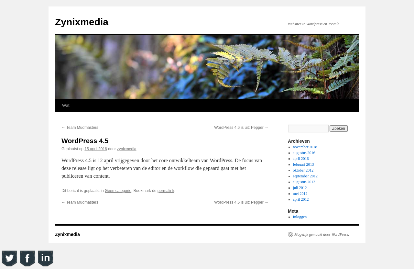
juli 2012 (300, 187)
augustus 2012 (304, 182)
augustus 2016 (304, 153)
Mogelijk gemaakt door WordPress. (321, 234)
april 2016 (301, 158)
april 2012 (301, 199)
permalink (166, 190)
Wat (66, 105)
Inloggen (300, 217)
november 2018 (305, 147)
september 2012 (305, 176)
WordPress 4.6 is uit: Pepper (241, 127)
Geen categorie (118, 190)
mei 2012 (300, 193)
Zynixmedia (81, 22)
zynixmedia (126, 149)
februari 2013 (303, 164)
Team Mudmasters (79, 127)
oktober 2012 (303, 170)
